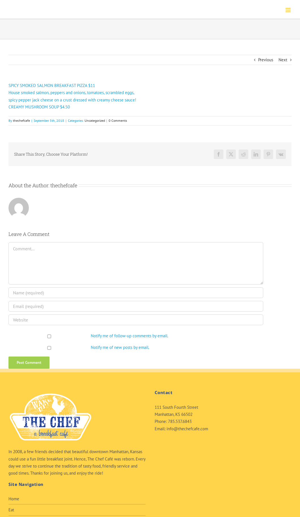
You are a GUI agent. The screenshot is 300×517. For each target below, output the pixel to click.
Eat (11, 509)
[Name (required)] (135, 292)
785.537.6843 (180, 421)
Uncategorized (95, 120)
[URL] (135, 319)
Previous (265, 59)
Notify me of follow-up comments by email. (129, 335)
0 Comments (118, 120)
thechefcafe (21, 120)
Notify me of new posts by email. (120, 347)
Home (13, 498)
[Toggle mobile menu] (289, 10)
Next (283, 59)
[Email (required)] (135, 306)
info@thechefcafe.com (187, 428)
